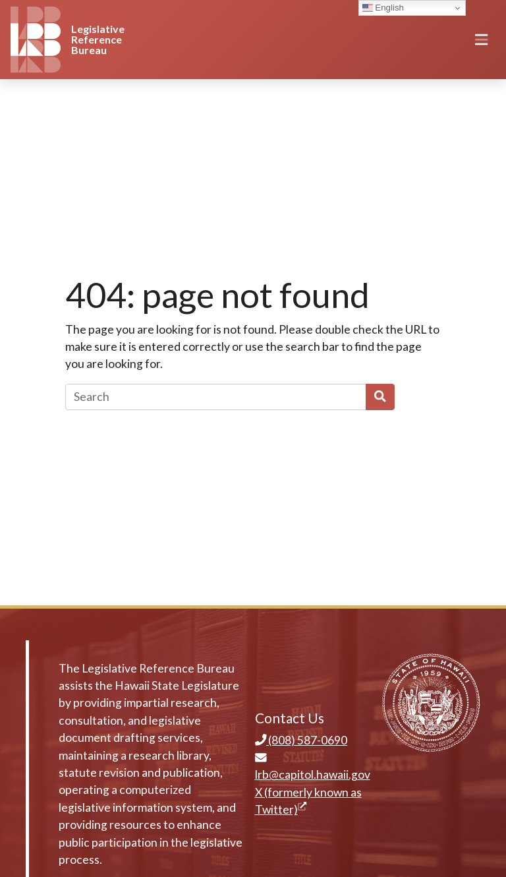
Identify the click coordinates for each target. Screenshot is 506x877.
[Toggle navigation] (481, 39)
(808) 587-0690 (301, 740)
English (383, 8)
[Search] (215, 397)
